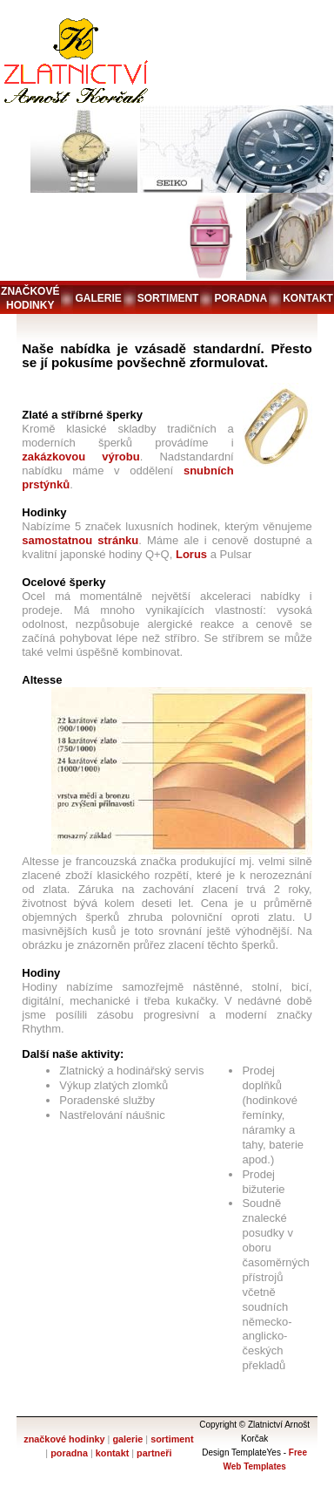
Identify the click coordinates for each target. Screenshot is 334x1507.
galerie (98, 298)
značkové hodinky (30, 298)
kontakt (308, 298)
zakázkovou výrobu (80, 456)
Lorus (191, 554)
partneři (154, 1453)
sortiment (168, 298)
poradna (240, 298)
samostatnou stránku (80, 540)
